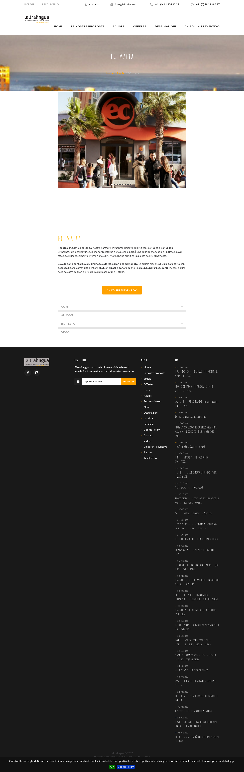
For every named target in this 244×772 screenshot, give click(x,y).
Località (148, 418)
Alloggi (148, 395)
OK (112, 766)
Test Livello (150, 457)
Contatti (148, 435)
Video (147, 440)
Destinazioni (151, 412)
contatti (93, 4)
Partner (148, 452)
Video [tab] (122, 333)
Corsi (147, 389)
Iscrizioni (149, 423)
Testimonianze (152, 401)
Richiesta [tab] (122, 324)
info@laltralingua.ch (126, 4)
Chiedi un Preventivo (155, 446)
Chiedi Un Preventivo (122, 290)
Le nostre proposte (154, 372)
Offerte (148, 384)
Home (109, 73)
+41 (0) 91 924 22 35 (167, 4)
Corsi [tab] (122, 307)
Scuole (120, 73)
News (147, 406)
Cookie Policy (126, 766)
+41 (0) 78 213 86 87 (208, 4)
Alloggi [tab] (122, 316)
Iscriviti (128, 381)
